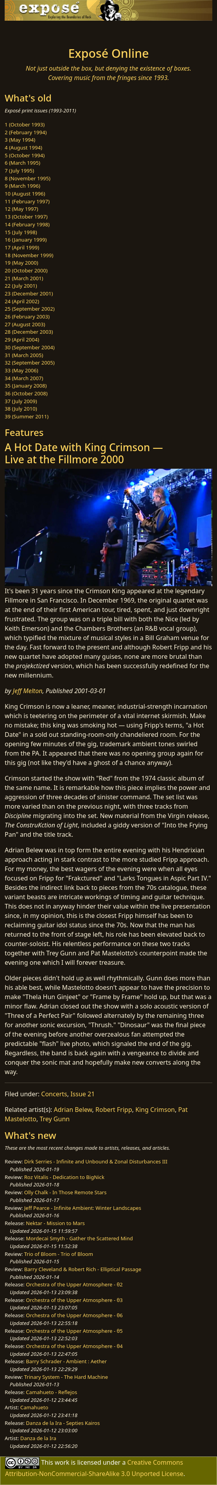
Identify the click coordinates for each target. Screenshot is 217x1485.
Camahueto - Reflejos (51, 1392)
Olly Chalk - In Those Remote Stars (65, 1192)
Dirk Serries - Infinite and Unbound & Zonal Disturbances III (95, 1161)
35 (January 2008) (26, 385)
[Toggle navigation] (25, 31)
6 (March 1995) (22, 162)
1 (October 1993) (25, 124)
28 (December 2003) (29, 331)
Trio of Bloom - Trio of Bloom (58, 1253)
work (62, 1462)
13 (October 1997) (26, 216)
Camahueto (34, 1407)
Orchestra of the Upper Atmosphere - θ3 (74, 1300)
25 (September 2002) (30, 308)
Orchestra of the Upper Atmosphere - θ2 (74, 1284)
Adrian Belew (73, 1109)
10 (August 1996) (25, 193)
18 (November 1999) (29, 255)
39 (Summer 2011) (26, 416)
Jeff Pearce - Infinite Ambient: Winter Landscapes (82, 1207)
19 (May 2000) (21, 262)
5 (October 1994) (25, 155)
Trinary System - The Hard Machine (66, 1376)
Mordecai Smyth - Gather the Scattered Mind (79, 1238)
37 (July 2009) (21, 401)
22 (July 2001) (21, 285)
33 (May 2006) (21, 370)
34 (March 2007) (24, 378)
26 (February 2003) (27, 316)
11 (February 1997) (27, 201)
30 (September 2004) (30, 347)
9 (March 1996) (22, 185)
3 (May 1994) (20, 139)
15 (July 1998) (21, 232)
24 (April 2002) (22, 301)
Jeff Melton (28, 690)
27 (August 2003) (25, 324)
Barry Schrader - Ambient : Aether (66, 1361)
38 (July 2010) (21, 408)
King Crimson (155, 1109)
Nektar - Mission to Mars (55, 1223)
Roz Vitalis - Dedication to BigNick (64, 1177)
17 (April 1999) (22, 247)
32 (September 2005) (30, 362)
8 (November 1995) (27, 178)
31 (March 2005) (24, 355)
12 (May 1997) (21, 208)
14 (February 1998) (27, 224)
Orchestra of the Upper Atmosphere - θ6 (74, 1315)
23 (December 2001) (29, 293)
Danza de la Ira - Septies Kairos (63, 1422)
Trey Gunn (54, 1119)
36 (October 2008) (26, 393)
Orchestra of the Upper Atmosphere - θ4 (74, 1346)
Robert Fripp (113, 1109)
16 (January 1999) (26, 239)
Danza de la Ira (38, 1438)
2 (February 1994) (26, 132)
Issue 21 (82, 1094)
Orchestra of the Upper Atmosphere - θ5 (74, 1330)
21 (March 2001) (24, 278)
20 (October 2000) (26, 270)
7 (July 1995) (19, 170)
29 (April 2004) (22, 339)
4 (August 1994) (23, 147)
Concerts (54, 1094)
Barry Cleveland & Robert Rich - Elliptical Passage (83, 1269)
